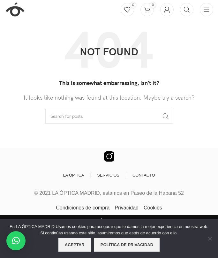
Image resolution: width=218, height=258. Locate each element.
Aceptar (75, 244)
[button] (16, 240)
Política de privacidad (127, 244)
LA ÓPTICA (73, 175)
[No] (210, 242)
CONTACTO (143, 175)
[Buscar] (187, 9)
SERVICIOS (108, 175)
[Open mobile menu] (206, 9)
